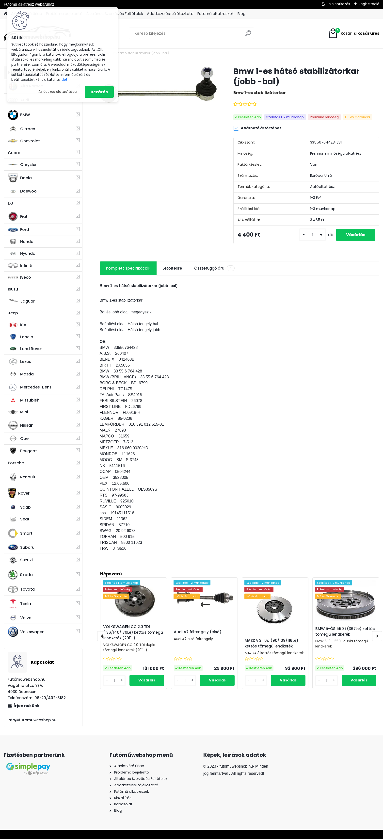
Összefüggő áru (214, 268)
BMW (19, 115)
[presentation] (102, 636)
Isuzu (13, 289)
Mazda (21, 374)
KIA (17, 325)
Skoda (20, 575)
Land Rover (25, 349)
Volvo (20, 618)
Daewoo (22, 191)
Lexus (19, 362)
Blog (241, 13)
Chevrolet (24, 141)
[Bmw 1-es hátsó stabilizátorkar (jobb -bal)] (159, 84)
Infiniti (20, 265)
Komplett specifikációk (128, 268)
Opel (19, 438)
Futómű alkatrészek (215, 13)
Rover (18, 493)
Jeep (13, 313)
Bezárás (99, 92)
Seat (19, 519)
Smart (20, 533)
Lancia (20, 337)
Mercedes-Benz (29, 387)
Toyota (21, 589)
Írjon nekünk (27, 706)
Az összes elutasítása (57, 91)
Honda (20, 241)
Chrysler (22, 164)
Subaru (21, 547)
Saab (19, 507)
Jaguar (21, 301)
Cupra (14, 153)
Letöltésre (172, 268)
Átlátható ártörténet (257, 128)
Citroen (21, 129)
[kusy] (312, 234)
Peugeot (22, 450)
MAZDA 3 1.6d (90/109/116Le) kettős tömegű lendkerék (271, 643)
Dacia (20, 178)
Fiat (18, 216)
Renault (21, 477)
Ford (18, 229)
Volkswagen (26, 632)
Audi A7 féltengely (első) (198, 631)
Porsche (16, 463)
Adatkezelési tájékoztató (170, 13)
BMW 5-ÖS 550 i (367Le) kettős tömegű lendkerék (345, 631)
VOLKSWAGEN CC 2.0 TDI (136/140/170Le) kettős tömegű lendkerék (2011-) (133, 632)
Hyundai (22, 253)
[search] (248, 35)
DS (10, 203)
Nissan (20, 425)
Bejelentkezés (338, 3)
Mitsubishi (24, 400)
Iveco (19, 277)
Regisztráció (369, 3)
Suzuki (20, 560)
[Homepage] (5, 14)
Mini (18, 412)
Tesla (19, 604)
